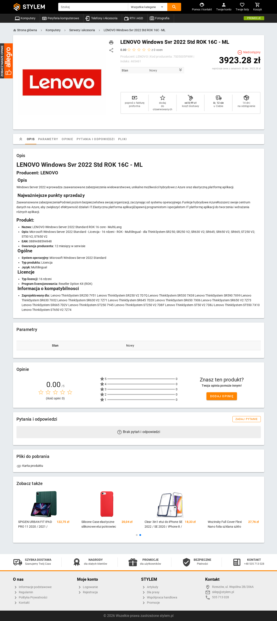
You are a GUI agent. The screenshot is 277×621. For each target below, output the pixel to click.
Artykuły (149, 587)
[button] (147, 7)
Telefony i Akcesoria (101, 18)
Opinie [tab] (67, 139)
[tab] (20, 139)
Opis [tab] (31, 139)
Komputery (25, 18)
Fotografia (159, 18)
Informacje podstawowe (32, 587)
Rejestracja (87, 592)
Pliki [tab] (122, 139)
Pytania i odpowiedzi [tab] (95, 139)
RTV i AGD (133, 18)
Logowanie (87, 587)
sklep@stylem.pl (223, 592)
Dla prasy (150, 592)
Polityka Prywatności (30, 597)
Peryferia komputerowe (60, 18)
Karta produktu (29, 465)
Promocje (254, 18)
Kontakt (21, 602)
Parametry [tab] (48, 139)
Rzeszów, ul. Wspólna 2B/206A (233, 587)
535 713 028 (220, 597)
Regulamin (23, 592)
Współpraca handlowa (159, 597)
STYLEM (34, 7)
